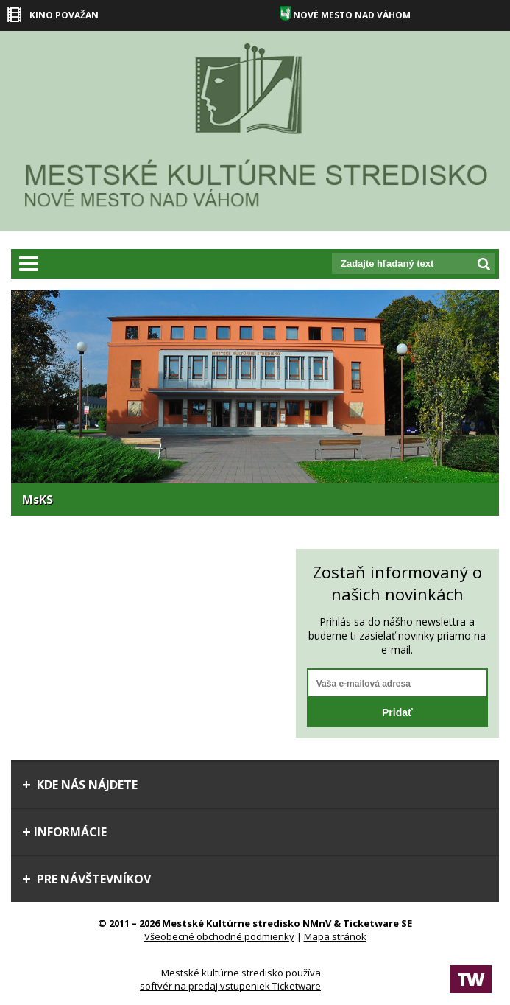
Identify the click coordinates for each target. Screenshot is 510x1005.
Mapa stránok (335, 936)
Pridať (397, 712)
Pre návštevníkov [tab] (86, 879)
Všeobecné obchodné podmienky (219, 936)
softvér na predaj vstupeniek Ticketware (230, 985)
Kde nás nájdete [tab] (80, 785)
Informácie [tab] (64, 832)
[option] (255, 403)
